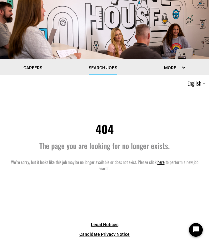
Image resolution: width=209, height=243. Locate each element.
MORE (170, 67)
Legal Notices (104, 224)
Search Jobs (103, 67)
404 (105, 129)
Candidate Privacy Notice (104, 234)
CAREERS (32, 67)
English (196, 83)
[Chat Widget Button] (196, 230)
